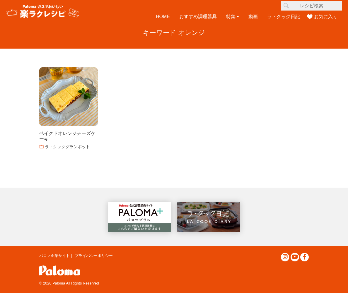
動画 (253, 16)
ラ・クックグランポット (67, 146)
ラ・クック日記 (283, 16)
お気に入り (325, 16)
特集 (231, 16)
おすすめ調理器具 (198, 16)
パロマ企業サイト (54, 255)
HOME (163, 16)
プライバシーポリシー (94, 255)
